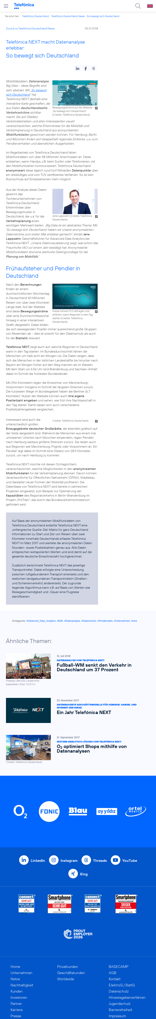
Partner (16, 1003)
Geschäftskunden (71, 972)
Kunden (17, 991)
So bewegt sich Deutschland (103, 16)
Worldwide (65, 979)
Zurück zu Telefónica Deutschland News (30, 28)
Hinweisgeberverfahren (127, 997)
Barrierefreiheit (120, 1009)
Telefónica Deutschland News (68, 16)
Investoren (19, 997)
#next (134, 621)
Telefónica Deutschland (35, 16)
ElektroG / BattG (122, 985)
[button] (77, 68)
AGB (112, 972)
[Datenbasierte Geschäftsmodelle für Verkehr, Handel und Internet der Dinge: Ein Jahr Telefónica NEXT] (76, 710)
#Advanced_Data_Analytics (41, 621)
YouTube (129, 860)
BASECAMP (118, 966)
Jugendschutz (119, 1003)
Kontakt (115, 979)
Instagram (69, 860)
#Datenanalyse (72, 621)
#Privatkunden (105, 621)
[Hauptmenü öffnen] (6, 6)
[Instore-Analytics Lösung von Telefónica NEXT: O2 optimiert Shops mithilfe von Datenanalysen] (76, 749)
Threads (100, 860)
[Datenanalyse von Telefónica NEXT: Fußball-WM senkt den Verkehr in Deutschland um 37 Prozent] (76, 670)
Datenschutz (119, 991)
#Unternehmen (122, 621)
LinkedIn (38, 860)
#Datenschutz (88, 621)
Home (15, 966)
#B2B (60, 621)
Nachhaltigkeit (22, 985)
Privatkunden (67, 966)
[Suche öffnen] (138, 6)
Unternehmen (21, 972)
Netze (15, 979)
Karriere (17, 1009)
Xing (84, 874)
